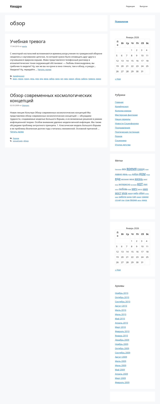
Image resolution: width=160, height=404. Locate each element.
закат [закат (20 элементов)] (145, 179)
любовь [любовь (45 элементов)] (123, 189)
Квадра (16, 6)
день (32, 79)
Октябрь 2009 (122, 348)
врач (15, 79)
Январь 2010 (121, 335)
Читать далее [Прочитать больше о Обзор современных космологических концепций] (17, 131)
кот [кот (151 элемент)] (140, 183)
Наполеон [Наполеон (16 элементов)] (118, 169)
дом (37, 79)
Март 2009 (120, 378)
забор (51, 79)
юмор (98, 79)
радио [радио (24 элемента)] (129, 197)
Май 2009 (120, 369)
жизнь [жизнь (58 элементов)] (139, 179)
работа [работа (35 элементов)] (122, 196)
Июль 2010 (120, 310)
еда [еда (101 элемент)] (117, 178)
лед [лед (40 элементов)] (145, 184)
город (26, 79)
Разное (16, 138)
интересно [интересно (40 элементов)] (124, 184)
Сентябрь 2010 (122, 301)
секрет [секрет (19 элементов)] (138, 197)
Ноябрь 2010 (121, 293)
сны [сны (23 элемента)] (122, 200)
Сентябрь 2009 (122, 352)
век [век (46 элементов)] (124, 169)
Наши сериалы (122, 119)
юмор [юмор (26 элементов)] (144, 200)
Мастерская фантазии (126, 114)
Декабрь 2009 (122, 339)
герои (20, 79)
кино (57, 79)
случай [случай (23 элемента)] (118, 200)
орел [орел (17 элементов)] (116, 197)
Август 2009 (121, 356)
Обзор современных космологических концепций (51, 97)
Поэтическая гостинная (127, 131)
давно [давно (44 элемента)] (118, 174)
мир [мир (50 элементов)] (145, 189)
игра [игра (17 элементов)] (116, 185)
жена (46, 79)
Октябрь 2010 (122, 297)
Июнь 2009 (120, 365)
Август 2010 (121, 305)
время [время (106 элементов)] (131, 168)
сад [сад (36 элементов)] (134, 196)
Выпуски (144, 6)
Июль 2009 (120, 361)
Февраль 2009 (122, 382)
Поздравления (122, 127)
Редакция (130, 6)
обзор (77, 79)
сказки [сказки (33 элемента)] (145, 196)
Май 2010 (120, 318)
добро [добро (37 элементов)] (135, 174)
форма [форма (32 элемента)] (133, 200)
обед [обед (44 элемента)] (141, 193)
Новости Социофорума (127, 123)
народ (71, 79)
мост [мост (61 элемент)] (118, 193)
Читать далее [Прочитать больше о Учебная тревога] (44, 69)
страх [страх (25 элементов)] (127, 200)
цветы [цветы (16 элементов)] (139, 200)
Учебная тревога (28, 41)
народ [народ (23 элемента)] (130, 193)
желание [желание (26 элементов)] (125, 179)
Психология (121, 21)
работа (84, 79)
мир (66, 79)
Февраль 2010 (122, 331)
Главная (119, 102)
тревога (91, 79)
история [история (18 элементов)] (133, 185)
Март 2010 (120, 327)
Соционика (120, 140)
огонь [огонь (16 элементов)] (147, 193)
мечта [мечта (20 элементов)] (140, 189)
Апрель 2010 (121, 322)
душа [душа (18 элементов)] (148, 174)
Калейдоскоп (18, 76)
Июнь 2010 (120, 314)
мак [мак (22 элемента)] (129, 189)
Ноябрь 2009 (121, 344)
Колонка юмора (123, 110)
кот (61, 79)
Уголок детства (122, 144)
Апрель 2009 (121, 373)
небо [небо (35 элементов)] (135, 193)
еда (41, 79)
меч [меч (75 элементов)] (134, 189)
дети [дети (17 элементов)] (129, 174)
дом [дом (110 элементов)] (142, 173)
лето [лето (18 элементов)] (116, 189)
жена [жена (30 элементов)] (131, 179)
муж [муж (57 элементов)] (124, 193)
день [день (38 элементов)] (125, 174)
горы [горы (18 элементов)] (146, 169)
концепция (17, 141)
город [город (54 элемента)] (140, 169)
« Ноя (118, 78)
